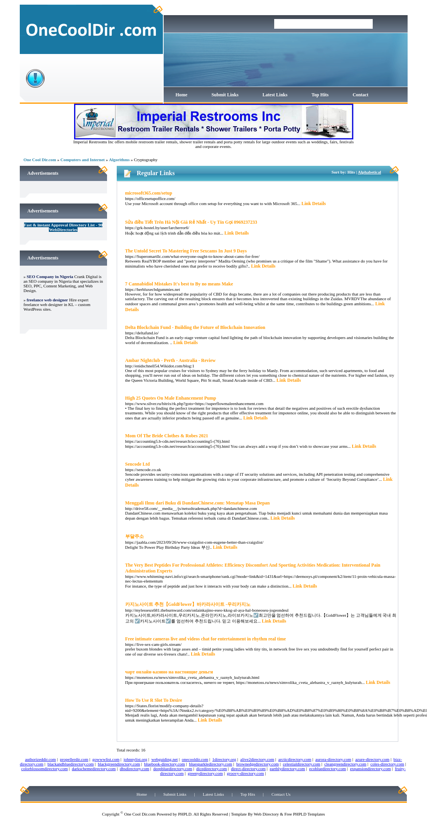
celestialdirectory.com (301, 764)
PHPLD (185, 814)
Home (182, 94)
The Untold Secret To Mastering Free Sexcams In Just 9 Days (186, 251)
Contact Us (280, 794)
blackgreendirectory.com (119, 764)
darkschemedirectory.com (94, 768)
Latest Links (275, 94)
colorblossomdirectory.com (44, 768)
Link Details (313, 203)
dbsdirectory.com (134, 768)
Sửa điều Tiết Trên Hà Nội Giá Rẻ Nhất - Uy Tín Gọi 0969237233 (191, 222)
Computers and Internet (83, 159)
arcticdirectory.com (294, 759)
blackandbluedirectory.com (70, 764)
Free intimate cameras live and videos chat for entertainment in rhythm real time (205, 639)
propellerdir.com (74, 759)
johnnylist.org (135, 759)
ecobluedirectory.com (327, 768)
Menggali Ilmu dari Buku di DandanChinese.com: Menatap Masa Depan (197, 503)
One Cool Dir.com (40, 159)
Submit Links (225, 94)
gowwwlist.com (105, 759)
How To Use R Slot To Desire (153, 700)
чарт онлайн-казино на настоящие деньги (169, 672)
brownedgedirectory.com (257, 764)
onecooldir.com (195, 759)
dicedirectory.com (211, 768)
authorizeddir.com (40, 759)
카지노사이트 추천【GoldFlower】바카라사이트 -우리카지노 (188, 604)
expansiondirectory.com (370, 768)
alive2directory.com (257, 759)
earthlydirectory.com (287, 768)
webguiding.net (164, 759)
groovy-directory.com (245, 773)
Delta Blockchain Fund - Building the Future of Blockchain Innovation (195, 327)
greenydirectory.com (205, 773)
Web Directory (266, 814)
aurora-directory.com (333, 759)
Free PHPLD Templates (304, 814)
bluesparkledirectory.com (210, 764)
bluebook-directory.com (164, 764)
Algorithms (119, 159)
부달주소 (134, 536)
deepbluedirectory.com (172, 768)
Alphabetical (369, 172)
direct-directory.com (248, 768)
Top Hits (319, 94)
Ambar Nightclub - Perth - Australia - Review (170, 360)
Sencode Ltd (137, 464)
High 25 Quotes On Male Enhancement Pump (170, 398)
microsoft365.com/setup (148, 193)
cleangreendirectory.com (345, 764)
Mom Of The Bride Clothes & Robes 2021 (166, 435)
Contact (360, 94)
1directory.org (224, 759)
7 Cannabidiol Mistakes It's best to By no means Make (179, 284)
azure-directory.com (372, 759)
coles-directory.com (387, 764)
